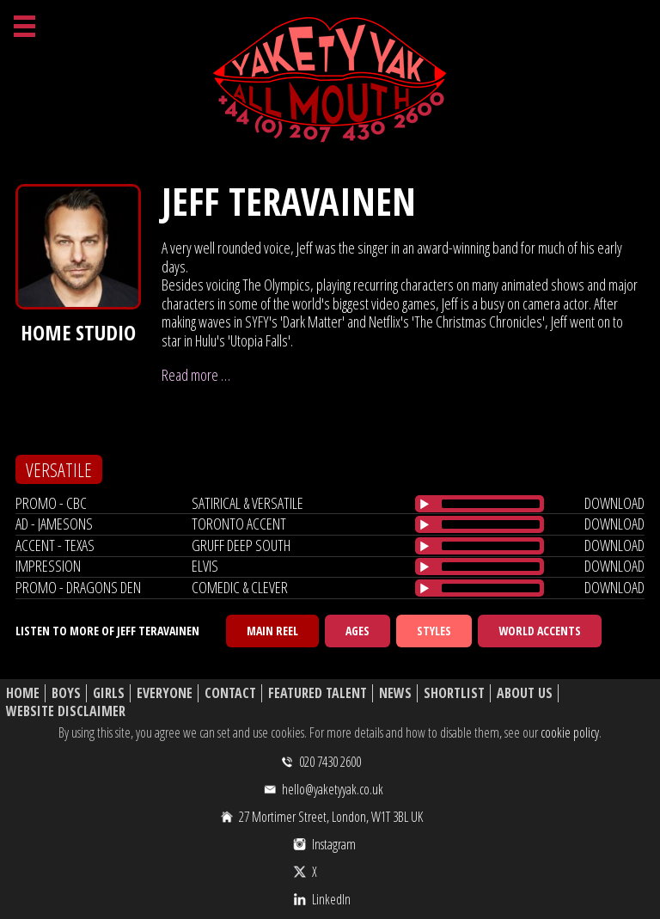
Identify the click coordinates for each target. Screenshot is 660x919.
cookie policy (570, 732)
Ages (357, 630)
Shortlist (454, 693)
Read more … (196, 375)
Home (23, 693)
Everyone (164, 693)
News (395, 693)
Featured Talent (317, 693)
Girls (109, 693)
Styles (434, 630)
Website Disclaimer (65, 711)
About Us (525, 693)
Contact (230, 693)
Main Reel (272, 630)
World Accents (539, 630)
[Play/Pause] (424, 504)
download (614, 503)
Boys (66, 693)
